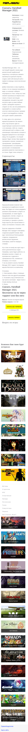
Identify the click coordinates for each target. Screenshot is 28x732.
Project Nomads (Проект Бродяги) (13, 645)
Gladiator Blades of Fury (13, 660)
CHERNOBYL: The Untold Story (13, 571)
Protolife (13, 556)
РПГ (3, 492)
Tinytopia (13, 705)
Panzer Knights (13, 527)
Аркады (5, 498)
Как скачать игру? (9, 514)
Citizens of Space (13, 690)
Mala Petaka (13, 586)
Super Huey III (13, 675)
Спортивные (6, 495)
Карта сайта (5, 730)
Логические (6, 502)
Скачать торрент (14, 317)
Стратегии (6, 489)
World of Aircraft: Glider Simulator (13, 616)
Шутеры (5, 486)
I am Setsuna (13, 630)
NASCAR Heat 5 (13, 541)
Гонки (4, 505)
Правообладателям (7, 726)
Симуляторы (7, 508)
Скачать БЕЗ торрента (14, 306)
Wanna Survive (13, 601)
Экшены (5, 511)
